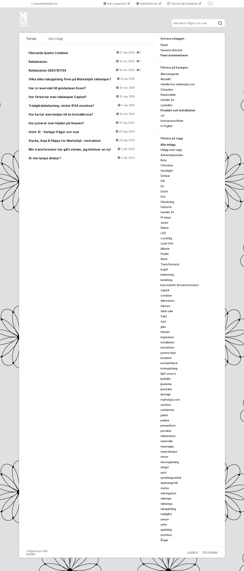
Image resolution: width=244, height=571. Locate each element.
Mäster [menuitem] (165, 248)
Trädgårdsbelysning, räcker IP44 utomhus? (87, 105)
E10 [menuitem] (163, 181)
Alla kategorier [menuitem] (170, 74)
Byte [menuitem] (164, 160)
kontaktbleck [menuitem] (169, 363)
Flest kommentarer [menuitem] (174, 55)
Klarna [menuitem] (165, 228)
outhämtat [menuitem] (167, 410)
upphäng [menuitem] (166, 529)
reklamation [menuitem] (168, 436)
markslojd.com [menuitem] (170, 399)
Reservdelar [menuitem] (168, 94)
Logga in (192, 552)
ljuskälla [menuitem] (165, 378)
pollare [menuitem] (165, 420)
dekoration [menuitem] (167, 300)
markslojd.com (147, 3)
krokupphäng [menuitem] (169, 368)
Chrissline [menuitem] (167, 89)
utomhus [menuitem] (166, 535)
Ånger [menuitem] (164, 540)
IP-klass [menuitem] (166, 217)
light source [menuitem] (168, 373)
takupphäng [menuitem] (168, 509)
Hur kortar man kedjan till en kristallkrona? (87, 114)
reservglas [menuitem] (167, 446)
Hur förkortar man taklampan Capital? (87, 97)
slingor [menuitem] (165, 467)
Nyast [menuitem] (164, 45)
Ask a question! (115, 3)
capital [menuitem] (165, 290)
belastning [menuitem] (167, 274)
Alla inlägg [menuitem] (168, 144)
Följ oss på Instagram (182, 3)
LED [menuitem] (163, 233)
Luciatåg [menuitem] (166, 238)
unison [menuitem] (165, 519)
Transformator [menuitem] (170, 264)
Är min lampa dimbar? (87, 158)
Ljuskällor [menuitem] (167, 105)
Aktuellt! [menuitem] (166, 79)
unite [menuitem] (164, 524)
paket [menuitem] (164, 415)
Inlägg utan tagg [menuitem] (171, 150)
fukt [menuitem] (163, 321)
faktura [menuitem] (165, 306)
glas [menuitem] (163, 327)
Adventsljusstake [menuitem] (172, 155)
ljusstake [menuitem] (166, 389)
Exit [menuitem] (163, 196)
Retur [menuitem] (164, 259)
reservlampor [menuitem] (169, 451)
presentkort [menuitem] (168, 425)
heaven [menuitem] (165, 332)
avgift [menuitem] (164, 269)
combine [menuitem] (166, 295)
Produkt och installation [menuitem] (178, 110)
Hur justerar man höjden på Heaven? (87, 123)
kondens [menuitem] (166, 358)
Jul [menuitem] (162, 115)
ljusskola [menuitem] (166, 384)
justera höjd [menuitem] (168, 353)
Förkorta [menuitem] (166, 207)
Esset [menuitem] (164, 191)
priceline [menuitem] (166, 431)
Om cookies (210, 552)
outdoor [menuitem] (166, 405)
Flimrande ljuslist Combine (87, 53)
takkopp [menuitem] (166, 498)
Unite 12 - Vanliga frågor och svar (87, 132)
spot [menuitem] (164, 472)
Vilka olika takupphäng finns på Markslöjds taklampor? (87, 79)
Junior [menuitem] (164, 222)
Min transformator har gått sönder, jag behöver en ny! (87, 149)
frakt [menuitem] (164, 316)
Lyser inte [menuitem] (167, 243)
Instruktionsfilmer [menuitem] (172, 121)
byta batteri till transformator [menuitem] (180, 285)
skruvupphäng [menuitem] (170, 462)
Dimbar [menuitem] (165, 176)
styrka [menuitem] (165, 488)
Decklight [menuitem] (167, 170)
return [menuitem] (164, 457)
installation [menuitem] (167, 342)
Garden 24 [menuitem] (167, 100)
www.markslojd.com (44, 3)
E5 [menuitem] (162, 186)
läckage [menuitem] (166, 394)
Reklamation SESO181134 (87, 70)
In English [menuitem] (167, 126)
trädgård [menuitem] (166, 514)
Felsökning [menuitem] (167, 202)
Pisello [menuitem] (165, 254)
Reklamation (87, 61)
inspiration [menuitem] (167, 337)
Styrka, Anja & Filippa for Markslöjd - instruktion (87, 140)
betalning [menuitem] (166, 280)
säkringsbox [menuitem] (168, 493)
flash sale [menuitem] (167, 311)
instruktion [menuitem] (167, 347)
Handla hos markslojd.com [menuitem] (178, 84)
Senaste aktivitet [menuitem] (171, 50)
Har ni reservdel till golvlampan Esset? (87, 88)
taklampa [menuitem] (167, 504)
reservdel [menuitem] (166, 441)
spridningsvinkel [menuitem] (171, 477)
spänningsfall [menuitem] (169, 483)
